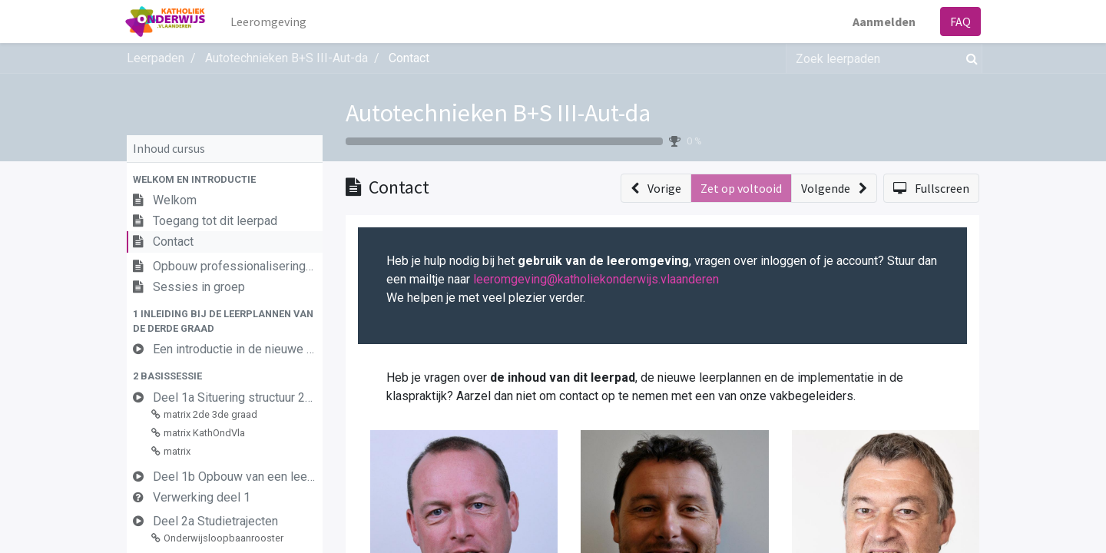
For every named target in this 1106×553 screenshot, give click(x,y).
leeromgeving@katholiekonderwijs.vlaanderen (596, 279)
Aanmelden (882, 21)
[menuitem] (270, 21)
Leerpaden (155, 58)
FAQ (959, 21)
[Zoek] (969, 58)
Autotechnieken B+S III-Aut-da (498, 113)
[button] (225, 179)
